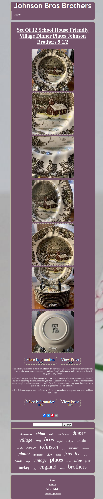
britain (81, 441)
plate (49, 454)
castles (31, 448)
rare (85, 455)
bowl (63, 449)
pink (88, 461)
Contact (52, 485)
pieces (62, 468)
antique (69, 441)
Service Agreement (53, 494)
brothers (77, 467)
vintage (40, 460)
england (47, 467)
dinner (78, 433)
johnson (49, 446)
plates (56, 460)
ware (68, 461)
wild (34, 469)
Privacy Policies (52, 489)
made (20, 448)
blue (78, 460)
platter (24, 453)
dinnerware (26, 434)
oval (38, 441)
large (28, 461)
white (51, 434)
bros (49, 440)
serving (73, 448)
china (40, 433)
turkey (24, 468)
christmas (63, 434)
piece (58, 454)
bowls (18, 461)
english (60, 441)
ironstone (38, 454)
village (26, 440)
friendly (71, 453)
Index (52, 480)
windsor (85, 448)
